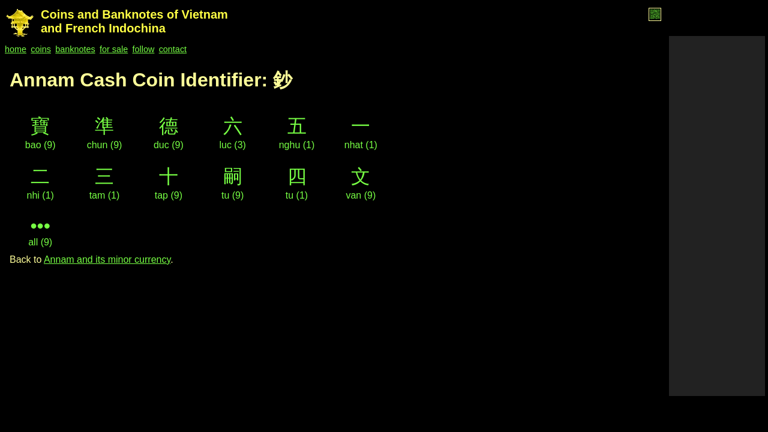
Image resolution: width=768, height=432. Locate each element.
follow (144, 49)
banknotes (75, 49)
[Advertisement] (717, 216)
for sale (114, 49)
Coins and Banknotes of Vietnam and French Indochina (134, 21)
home (15, 49)
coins (41, 49)
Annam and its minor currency (107, 259)
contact (173, 49)
